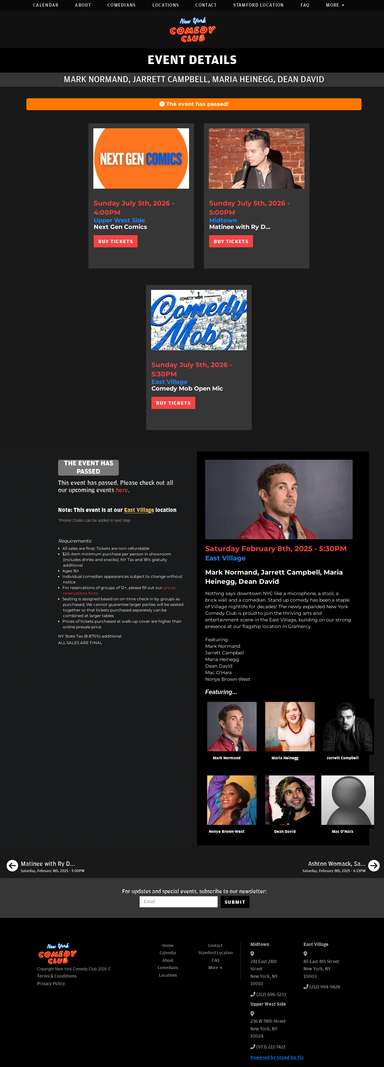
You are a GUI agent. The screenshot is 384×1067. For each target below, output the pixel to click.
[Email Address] (179, 901)
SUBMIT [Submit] (235, 902)
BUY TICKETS (115, 241)
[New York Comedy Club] (192, 29)
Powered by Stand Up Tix (277, 1057)
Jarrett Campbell (343, 758)
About (83, 5)
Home (168, 945)
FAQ (305, 5)
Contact (206, 5)
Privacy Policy (51, 984)
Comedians (122, 5)
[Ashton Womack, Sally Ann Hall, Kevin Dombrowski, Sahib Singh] (341, 867)
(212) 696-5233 (271, 994)
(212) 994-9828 (324, 987)
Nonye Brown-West (226, 831)
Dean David (285, 831)
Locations (165, 5)
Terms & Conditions (57, 976)
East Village (139, 510)
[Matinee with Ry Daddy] (45, 867)
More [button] (335, 5)
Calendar (45, 5)
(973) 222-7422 (270, 1047)
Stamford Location (258, 5)
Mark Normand (226, 758)
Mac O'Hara (342, 831)
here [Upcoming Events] (122, 490)
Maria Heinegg (285, 758)
